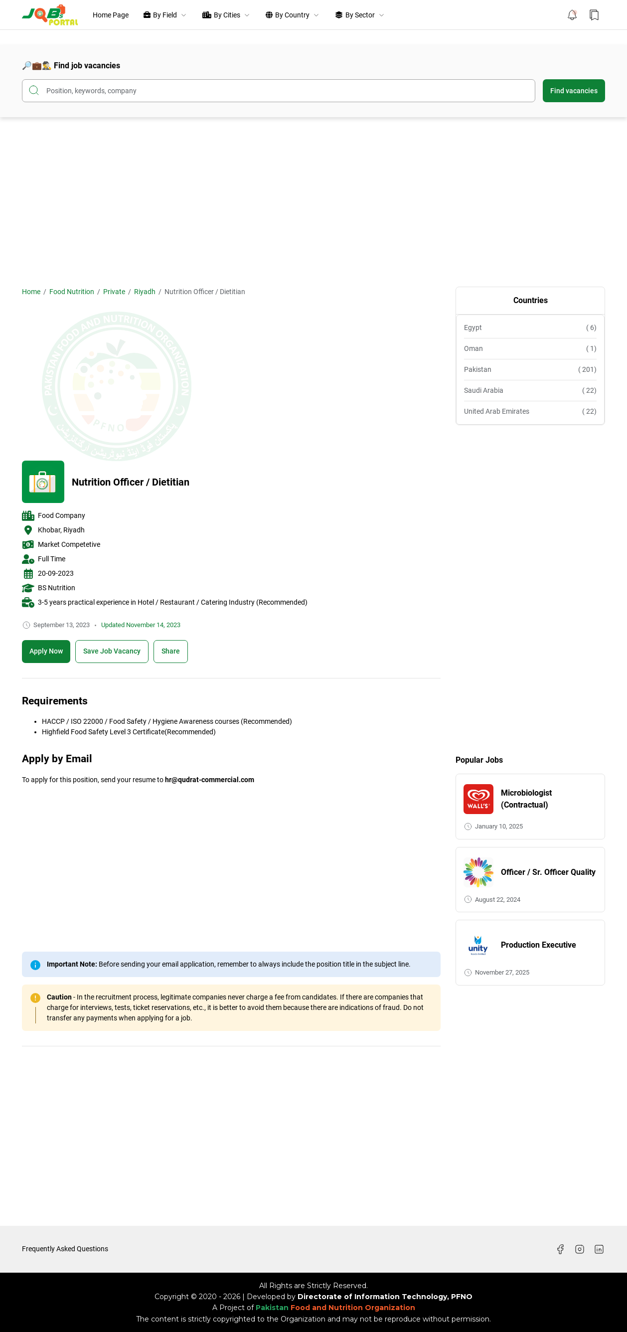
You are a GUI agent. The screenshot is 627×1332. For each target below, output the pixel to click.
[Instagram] (580, 1249)
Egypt (530, 328)
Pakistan (530, 369)
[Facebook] (560, 1249)
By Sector (360, 15)
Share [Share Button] (170, 651)
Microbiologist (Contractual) (526, 799)
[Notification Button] (572, 15)
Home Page (111, 15)
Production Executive (538, 945)
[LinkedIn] (599, 1249)
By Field (165, 15)
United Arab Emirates (530, 411)
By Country (293, 15)
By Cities (226, 15)
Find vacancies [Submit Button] (574, 91)
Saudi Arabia (530, 390)
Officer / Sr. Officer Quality (548, 872)
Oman (530, 348)
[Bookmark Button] (594, 15)
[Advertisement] (313, 202)
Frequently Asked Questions (65, 1249)
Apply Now (46, 651)
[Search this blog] (278, 90)
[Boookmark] (112, 651)
